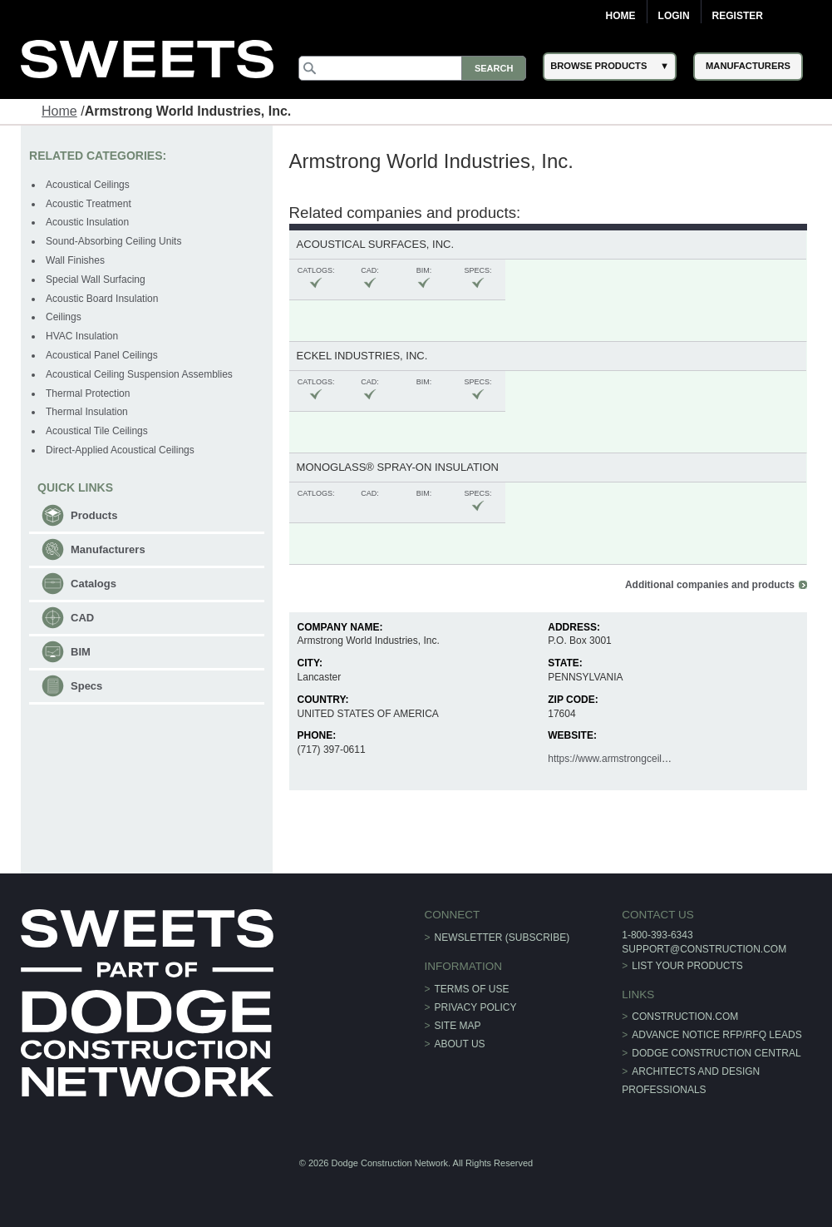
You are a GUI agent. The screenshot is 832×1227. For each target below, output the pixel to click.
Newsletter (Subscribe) (502, 937)
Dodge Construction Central (716, 1053)
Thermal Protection (88, 393)
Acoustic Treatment (88, 204)
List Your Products (687, 966)
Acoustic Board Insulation (102, 298)
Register (737, 16)
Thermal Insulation (87, 412)
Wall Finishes (75, 260)
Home (621, 16)
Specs (86, 686)
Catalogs (93, 583)
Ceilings (63, 317)
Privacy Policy (476, 1007)
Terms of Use (472, 989)
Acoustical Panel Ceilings (102, 355)
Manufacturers (108, 549)
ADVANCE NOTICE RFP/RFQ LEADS (716, 1035)
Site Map (458, 1026)
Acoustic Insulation (87, 222)
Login (674, 16)
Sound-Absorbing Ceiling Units (113, 241)
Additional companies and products (710, 585)
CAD (82, 617)
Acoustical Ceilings (88, 184)
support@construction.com (704, 949)
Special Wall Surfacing (95, 279)
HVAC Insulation (82, 336)
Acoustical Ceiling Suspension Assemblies (139, 374)
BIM (81, 652)
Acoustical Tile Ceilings (97, 431)
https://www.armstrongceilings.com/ (626, 758)
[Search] (412, 68)
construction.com (685, 1016)
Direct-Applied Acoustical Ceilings (120, 450)
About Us (460, 1044)
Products (94, 515)
